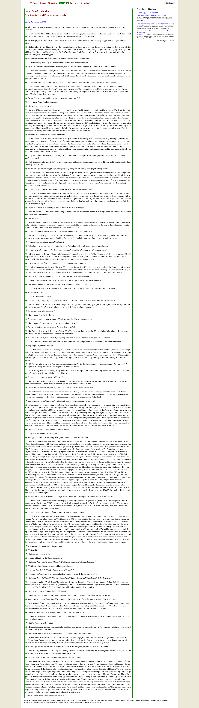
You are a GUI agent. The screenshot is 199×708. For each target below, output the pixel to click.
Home (34, 3)
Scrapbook (86, 3)
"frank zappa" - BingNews (147, 13)
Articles (64, 3)
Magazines (53, 3)
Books (43, 3)
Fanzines (74, 3)
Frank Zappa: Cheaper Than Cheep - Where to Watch (152, 15)
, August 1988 (35, 22)
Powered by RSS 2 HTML (166, 41)
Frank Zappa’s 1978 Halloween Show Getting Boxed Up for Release (155, 23)
